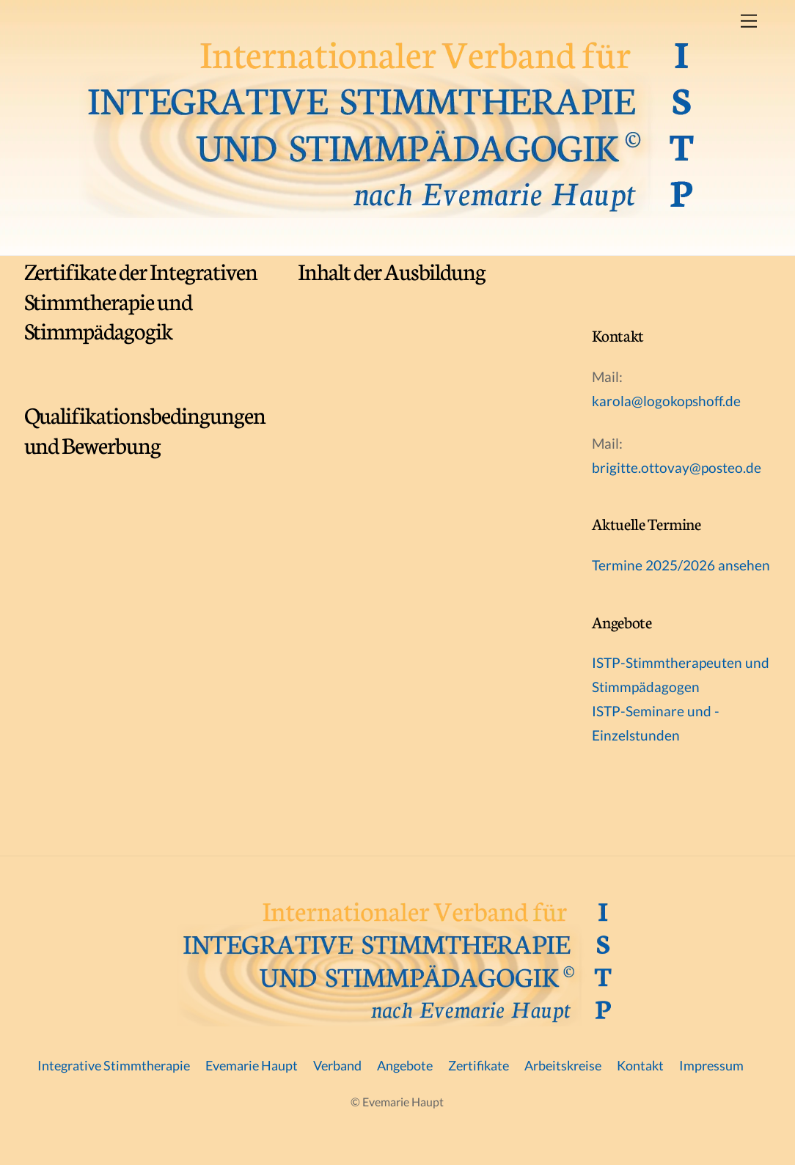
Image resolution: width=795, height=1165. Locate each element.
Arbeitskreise (562, 1065)
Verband (337, 1065)
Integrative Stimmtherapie (113, 1065)
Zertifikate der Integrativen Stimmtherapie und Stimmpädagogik (140, 300)
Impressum (711, 1065)
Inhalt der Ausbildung (392, 270)
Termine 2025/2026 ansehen (681, 564)
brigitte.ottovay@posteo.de (676, 467)
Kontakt (640, 1065)
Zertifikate (478, 1065)
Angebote (405, 1065)
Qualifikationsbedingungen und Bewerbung (145, 429)
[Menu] (748, 20)
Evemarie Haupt (251, 1065)
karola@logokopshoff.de (666, 400)
